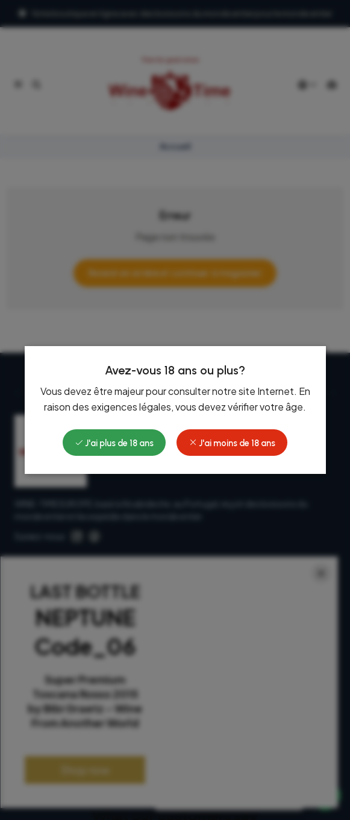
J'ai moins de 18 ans (232, 443)
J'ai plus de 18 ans (114, 443)
